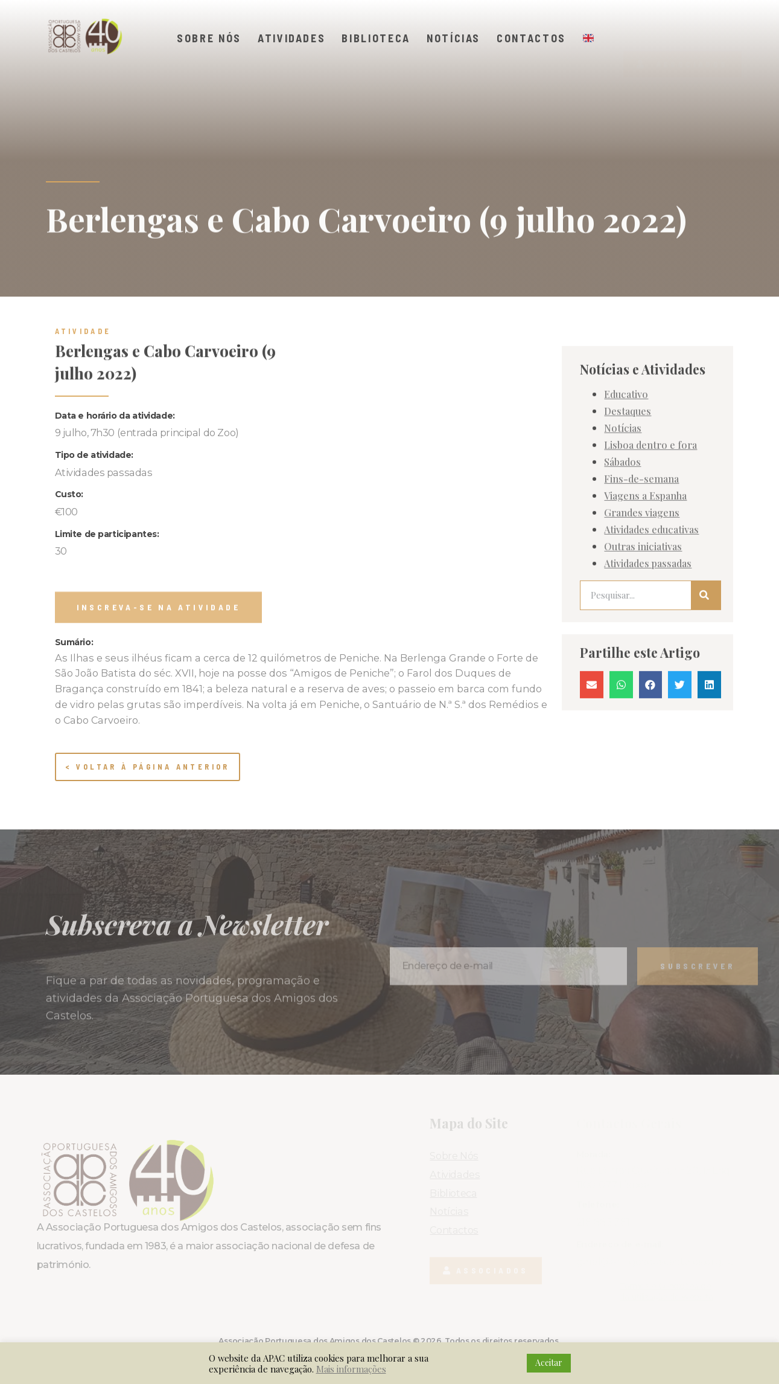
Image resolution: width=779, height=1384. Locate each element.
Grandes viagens (641, 577)
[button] (682, 42)
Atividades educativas (651, 593)
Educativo (626, 458)
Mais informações (351, 1369)
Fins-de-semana (641, 543)
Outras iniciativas (643, 610)
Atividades (292, 38)
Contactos (531, 38)
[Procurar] (705, 660)
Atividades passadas (648, 627)
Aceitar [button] (548, 1362)
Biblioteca (376, 38)
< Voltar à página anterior (147, 766)
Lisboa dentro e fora (650, 509)
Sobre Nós (209, 38)
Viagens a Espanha (645, 560)
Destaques (627, 475)
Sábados (622, 526)
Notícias (453, 38)
